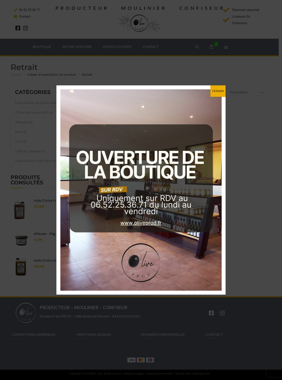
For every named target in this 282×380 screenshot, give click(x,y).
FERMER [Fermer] (218, 91)
